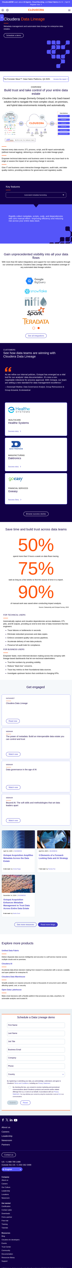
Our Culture (6, 1187)
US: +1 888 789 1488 (11, 1162)
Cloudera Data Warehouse (13, 977)
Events (4, 1243)
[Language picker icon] (7, 10)
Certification (6, 1206)
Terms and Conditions (21, 1083)
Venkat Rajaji (17, 869)
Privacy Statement (44, 1083)
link (59, 1094)
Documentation (7, 1254)
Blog (3, 1236)
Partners (6, 1144)
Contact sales (7, 1210)
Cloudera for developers (11, 1240)
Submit (13, 1103)
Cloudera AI (7, 964)
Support (4, 1261)
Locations (5, 1194)
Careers (5, 1131)
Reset (25, 1103)
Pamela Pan (51, 869)
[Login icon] (3, 10)
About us (6, 1127)
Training (5, 1224)
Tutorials (5, 1228)
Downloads (6, 1213)
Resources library (8, 1257)
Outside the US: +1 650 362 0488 (16, 1165)
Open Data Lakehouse (12, 990)
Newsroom (7, 1140)
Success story (14, 431)
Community (6, 1250)
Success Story (14, 500)
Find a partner (7, 1217)
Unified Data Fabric (10, 951)
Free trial (5, 1221)
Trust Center (6, 1247)
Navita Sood (16, 913)
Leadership (7, 1136)
